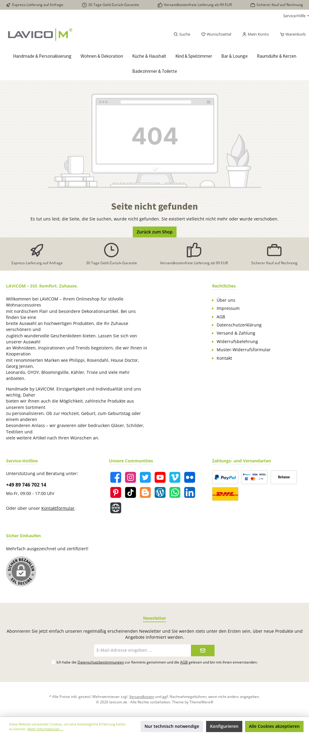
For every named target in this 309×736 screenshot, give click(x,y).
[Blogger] (145, 492)
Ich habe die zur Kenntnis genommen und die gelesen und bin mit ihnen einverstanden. (157, 662)
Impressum (228, 308)
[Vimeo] (175, 477)
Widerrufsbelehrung (237, 341)
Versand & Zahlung (236, 333)
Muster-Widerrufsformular (244, 349)
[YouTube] (160, 477)
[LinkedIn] (189, 492)
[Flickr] (189, 477)
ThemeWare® (201, 701)
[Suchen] (182, 34)
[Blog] (160, 492)
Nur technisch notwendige (172, 726)
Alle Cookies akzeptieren (274, 726)
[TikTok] (130, 492)
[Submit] (203, 650)
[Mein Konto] (255, 34)
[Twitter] (145, 477)
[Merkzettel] (216, 34)
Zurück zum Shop (155, 232)
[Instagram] (130, 477)
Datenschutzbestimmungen (101, 662)
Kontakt (224, 358)
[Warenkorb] (291, 34)
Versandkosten (141, 696)
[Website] (116, 508)
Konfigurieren (224, 726)
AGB (221, 317)
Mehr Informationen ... (45, 729)
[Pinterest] (116, 492)
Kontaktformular (58, 508)
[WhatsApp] (175, 492)
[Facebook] (116, 477)
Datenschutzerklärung (239, 325)
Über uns (226, 300)
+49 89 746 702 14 (26, 484)
